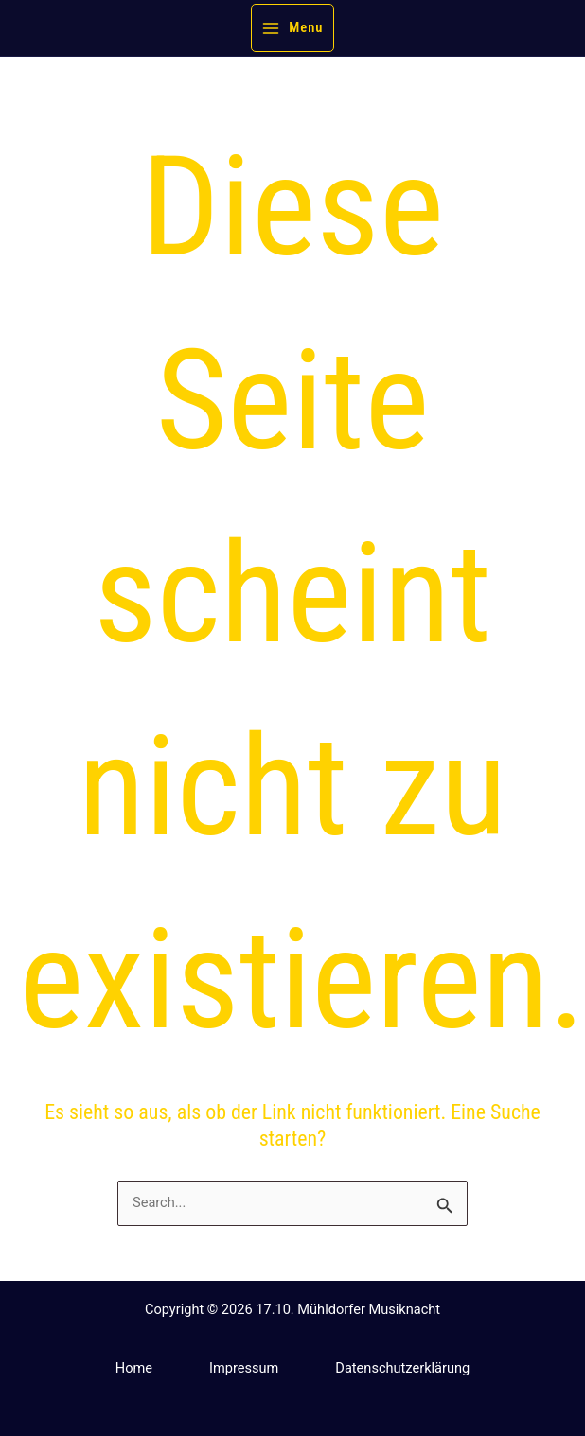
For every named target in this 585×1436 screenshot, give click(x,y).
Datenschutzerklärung (402, 1367)
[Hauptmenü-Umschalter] (293, 28)
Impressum (243, 1367)
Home (133, 1367)
